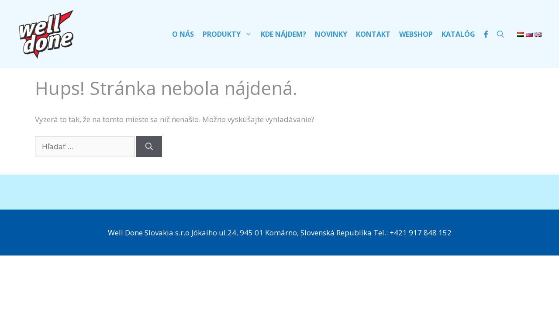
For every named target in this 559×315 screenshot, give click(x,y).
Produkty (229, 34)
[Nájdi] (149, 146)
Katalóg (458, 34)
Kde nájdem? (283, 34)
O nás (183, 34)
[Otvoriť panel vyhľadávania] (500, 34)
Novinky (331, 34)
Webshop (416, 34)
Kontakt (373, 34)
